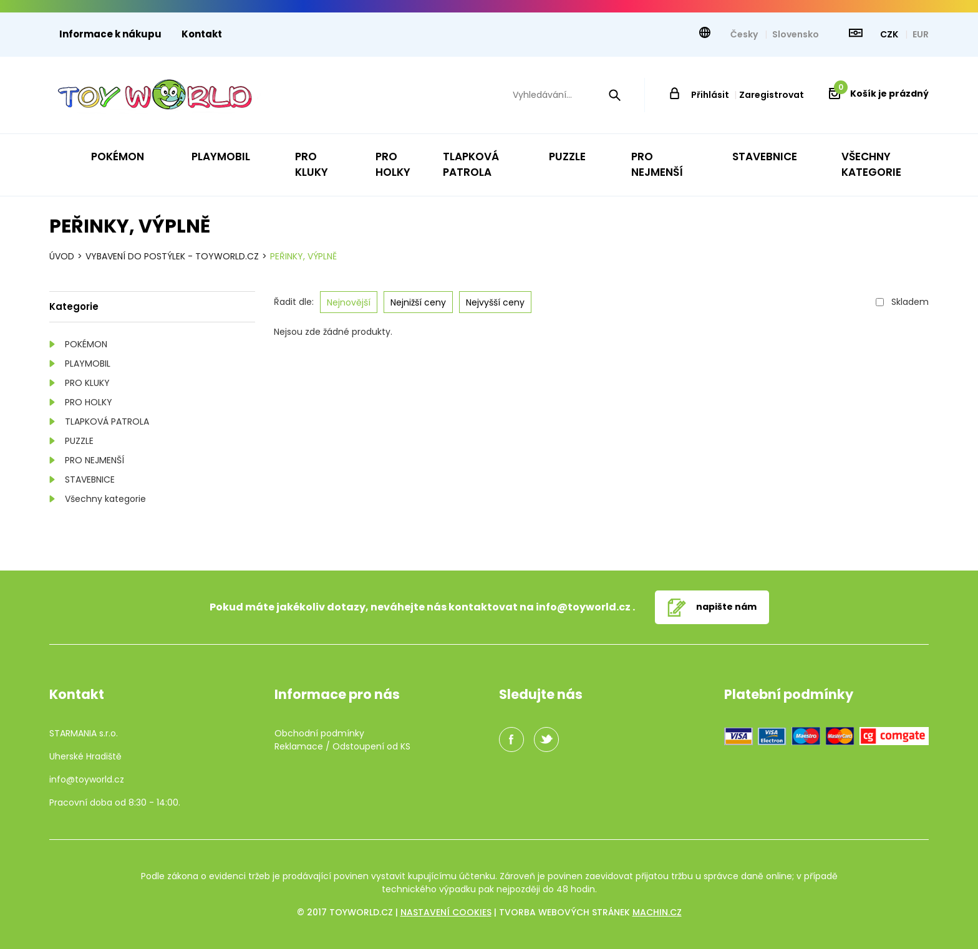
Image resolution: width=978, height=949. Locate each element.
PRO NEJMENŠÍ (94, 460)
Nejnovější (348, 302)
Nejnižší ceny (418, 302)
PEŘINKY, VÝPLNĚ (303, 256)
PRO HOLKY (88, 402)
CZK (890, 34)
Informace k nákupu (110, 34)
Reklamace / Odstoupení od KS (342, 746)
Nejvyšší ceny (495, 302)
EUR (921, 34)
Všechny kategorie (105, 499)
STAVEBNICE (90, 479)
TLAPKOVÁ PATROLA (107, 421)
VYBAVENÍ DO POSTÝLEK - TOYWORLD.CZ (172, 256)
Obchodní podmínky (319, 733)
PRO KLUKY (87, 383)
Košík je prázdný (881, 93)
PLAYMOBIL (87, 363)
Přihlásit (710, 95)
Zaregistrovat (771, 95)
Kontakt (202, 34)
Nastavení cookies (445, 912)
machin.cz (657, 912)
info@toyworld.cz (583, 607)
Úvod (61, 256)
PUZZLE (79, 441)
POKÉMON (86, 344)
